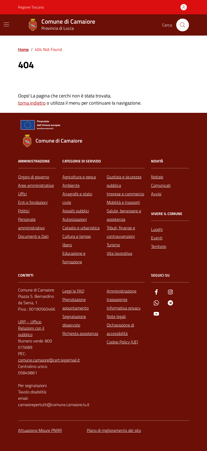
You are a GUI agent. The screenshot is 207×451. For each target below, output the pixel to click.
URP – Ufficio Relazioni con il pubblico (31, 328)
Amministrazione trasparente (121, 295)
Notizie (157, 177)
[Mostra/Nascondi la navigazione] (6, 24)
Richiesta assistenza (80, 333)
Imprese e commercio (125, 194)
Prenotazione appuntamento (75, 303)
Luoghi (157, 229)
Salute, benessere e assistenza (124, 215)
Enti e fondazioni (33, 202)
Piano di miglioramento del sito (114, 430)
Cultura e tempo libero (76, 240)
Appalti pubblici (75, 211)
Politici (23, 211)
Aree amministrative (36, 185)
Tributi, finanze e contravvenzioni (121, 232)
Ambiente (71, 185)
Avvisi (156, 194)
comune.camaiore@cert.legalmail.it (49, 360)
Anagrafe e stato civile (77, 198)
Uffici (22, 194)
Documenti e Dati (33, 236)
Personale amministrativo (31, 223)
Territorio (158, 246)
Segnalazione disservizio (74, 320)
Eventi (156, 238)
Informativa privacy (124, 308)
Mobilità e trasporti (123, 202)
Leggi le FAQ (73, 291)
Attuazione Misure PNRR (40, 430)
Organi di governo (33, 177)
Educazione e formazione (73, 257)
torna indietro (32, 102)
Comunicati (161, 185)
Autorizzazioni (74, 219)
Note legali (116, 316)
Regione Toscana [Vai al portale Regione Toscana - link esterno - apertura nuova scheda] (31, 7)
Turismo (113, 245)
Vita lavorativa (119, 253)
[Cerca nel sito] (182, 25)
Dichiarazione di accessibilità (120, 329)
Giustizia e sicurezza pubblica (124, 181)
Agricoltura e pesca (79, 177)
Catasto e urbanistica (81, 228)
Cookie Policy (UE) (122, 342)
